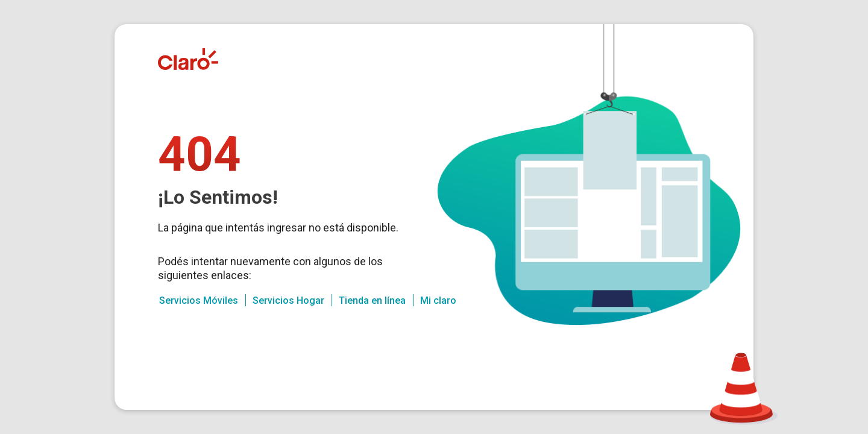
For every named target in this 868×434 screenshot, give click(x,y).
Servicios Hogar (288, 300)
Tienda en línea (372, 300)
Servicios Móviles (198, 300)
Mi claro (438, 300)
